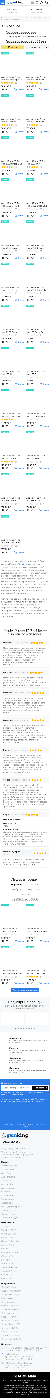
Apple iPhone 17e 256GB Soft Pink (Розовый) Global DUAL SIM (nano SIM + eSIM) (12, 930)
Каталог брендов (9, 1218)
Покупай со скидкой (11, 1294)
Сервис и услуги (9, 1214)
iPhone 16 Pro (7, 1256)
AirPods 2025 (7, 1226)
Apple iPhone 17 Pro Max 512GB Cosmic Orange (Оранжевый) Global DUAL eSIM (11, 204)
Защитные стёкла (9, 1210)
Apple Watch (7, 1173)
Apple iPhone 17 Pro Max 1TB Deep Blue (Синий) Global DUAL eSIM (36, 331)
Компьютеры (7, 1195)
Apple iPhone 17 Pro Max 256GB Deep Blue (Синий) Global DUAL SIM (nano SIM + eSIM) (12, 162)
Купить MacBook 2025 (11, 1335)
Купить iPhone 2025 (10, 1324)
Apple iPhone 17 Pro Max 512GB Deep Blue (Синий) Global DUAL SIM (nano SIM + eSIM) (37, 288)
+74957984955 (12, 9)
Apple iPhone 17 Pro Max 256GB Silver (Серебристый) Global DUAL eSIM (11, 120)
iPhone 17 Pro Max (18, 564)
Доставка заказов (9, 1313)
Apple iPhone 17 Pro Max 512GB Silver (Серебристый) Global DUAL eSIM (11, 246)
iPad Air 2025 (7, 1275)
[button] (15, 1028)
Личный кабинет (9, 1287)
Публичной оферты (17, 1094)
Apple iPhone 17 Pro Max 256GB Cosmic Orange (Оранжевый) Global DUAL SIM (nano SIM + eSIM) (37, 120)
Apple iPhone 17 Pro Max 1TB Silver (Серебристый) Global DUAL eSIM (11, 373)
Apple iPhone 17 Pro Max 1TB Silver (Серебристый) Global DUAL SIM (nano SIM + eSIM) (37, 457)
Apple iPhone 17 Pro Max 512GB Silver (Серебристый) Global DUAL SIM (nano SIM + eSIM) (12, 331)
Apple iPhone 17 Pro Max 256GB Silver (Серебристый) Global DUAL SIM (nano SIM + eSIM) (37, 162)
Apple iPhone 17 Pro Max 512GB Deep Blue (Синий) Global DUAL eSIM (36, 204)
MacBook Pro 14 (9, 1267)
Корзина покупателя (11, 1291)
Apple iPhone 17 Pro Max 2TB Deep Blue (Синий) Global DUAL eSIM (11, 415)
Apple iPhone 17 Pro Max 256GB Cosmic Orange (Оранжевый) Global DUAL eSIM (36, 78)
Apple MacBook (8, 1177)
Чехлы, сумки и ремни (11, 1206)
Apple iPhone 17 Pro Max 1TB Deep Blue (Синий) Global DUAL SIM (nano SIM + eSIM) (37, 415)
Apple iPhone (7, 1169)
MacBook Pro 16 (9, 1263)
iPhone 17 (6, 1249)
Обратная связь (8, 1298)
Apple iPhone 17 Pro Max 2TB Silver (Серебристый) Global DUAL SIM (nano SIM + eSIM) (37, 499)
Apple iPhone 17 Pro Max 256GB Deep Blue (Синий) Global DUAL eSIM (11, 78)
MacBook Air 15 (8, 1271)
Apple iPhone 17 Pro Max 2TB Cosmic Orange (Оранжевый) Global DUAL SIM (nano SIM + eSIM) (12, 499)
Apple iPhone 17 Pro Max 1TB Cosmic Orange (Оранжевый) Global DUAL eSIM (11, 288)
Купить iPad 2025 (9, 1328)
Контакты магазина (10, 1309)
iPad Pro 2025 (7, 1278)
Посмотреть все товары (25, 990)
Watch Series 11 (8, 1234)
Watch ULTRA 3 (8, 1230)
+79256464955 (37, 9)
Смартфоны (6, 1192)
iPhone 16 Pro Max (10, 1252)
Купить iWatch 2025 (10, 1332)
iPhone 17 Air (7, 1237)
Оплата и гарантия (10, 1306)
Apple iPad (6, 1180)
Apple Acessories (9, 1188)
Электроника (7, 1199)
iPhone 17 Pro (7, 1245)
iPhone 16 (5, 1260)
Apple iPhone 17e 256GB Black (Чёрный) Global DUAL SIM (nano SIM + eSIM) (37, 930)
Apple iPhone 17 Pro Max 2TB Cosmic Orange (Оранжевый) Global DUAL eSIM (11, 457)
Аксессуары (7, 1203)
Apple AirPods (7, 1184)
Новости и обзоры (10, 1320)
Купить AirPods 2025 (11, 1339)
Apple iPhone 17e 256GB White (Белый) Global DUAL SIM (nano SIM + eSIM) (12, 972)
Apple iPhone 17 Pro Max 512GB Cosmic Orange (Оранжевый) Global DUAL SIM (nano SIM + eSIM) (37, 246)
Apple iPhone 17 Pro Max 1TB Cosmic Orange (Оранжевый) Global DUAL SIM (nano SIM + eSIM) (37, 373)
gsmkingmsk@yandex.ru (16, 1148)
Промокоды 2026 (9, 1166)
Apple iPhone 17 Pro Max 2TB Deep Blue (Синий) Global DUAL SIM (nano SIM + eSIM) (12, 541)
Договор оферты (9, 1302)
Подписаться (40, 1088)
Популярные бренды (25, 1002)
